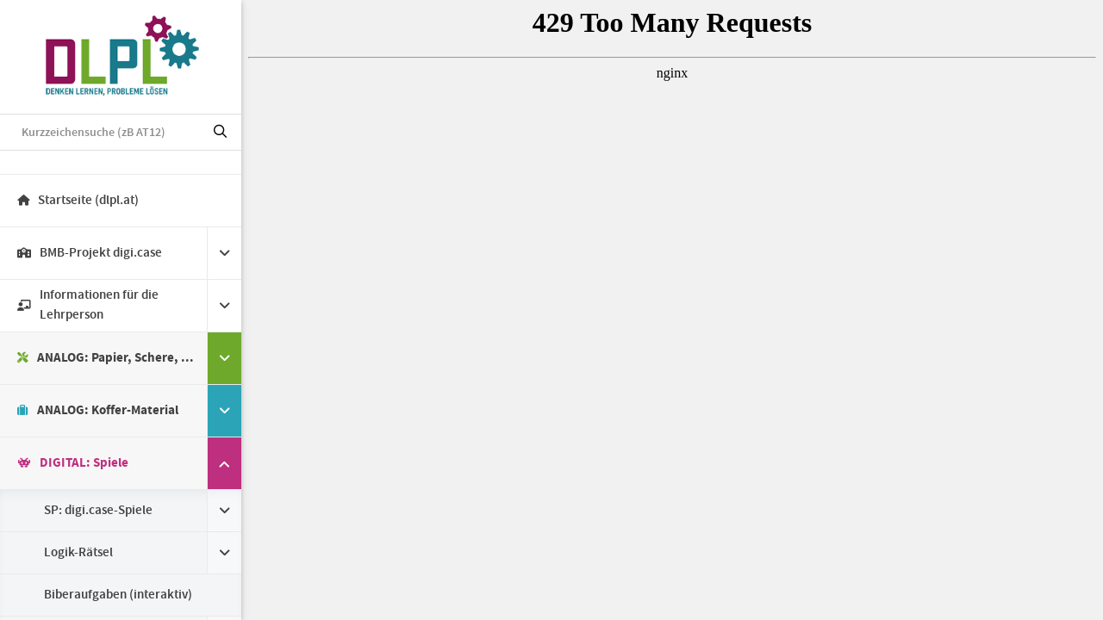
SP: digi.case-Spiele (98, 510)
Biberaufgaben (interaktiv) (118, 595)
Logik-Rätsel (78, 552)
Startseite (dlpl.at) (78, 200)
